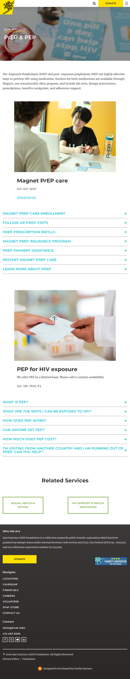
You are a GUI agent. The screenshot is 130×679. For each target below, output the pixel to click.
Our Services (15, 29)
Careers (9, 595)
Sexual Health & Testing (23, 505)
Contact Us (11, 613)
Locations (10, 578)
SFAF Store (11, 607)
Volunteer (11, 601)
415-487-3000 (11, 633)
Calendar (10, 584)
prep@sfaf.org (26, 197)
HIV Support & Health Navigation (88, 505)
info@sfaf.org (14, 628)
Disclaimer (29, 658)
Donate (19, 559)
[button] (94, 3)
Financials (11, 590)
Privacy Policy (11, 658)
